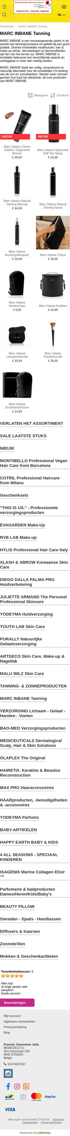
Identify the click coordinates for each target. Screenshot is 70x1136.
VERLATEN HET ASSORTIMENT (31, 423)
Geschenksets (14, 495)
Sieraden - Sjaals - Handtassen (30, 919)
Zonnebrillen (12, 944)
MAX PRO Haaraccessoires (27, 787)
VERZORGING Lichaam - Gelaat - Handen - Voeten (32, 713)
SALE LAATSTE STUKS (23, 436)
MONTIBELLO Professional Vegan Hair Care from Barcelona (33, 463)
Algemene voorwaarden (19, 1021)
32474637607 (16, 1064)
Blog (7, 1032)
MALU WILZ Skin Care (22, 673)
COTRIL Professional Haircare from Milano (30, 480)
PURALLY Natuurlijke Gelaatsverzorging (21, 641)
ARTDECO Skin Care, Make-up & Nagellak (32, 658)
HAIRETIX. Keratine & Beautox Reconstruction (30, 773)
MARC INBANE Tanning (23, 698)
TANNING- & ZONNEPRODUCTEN (33, 686)
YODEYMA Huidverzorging (26, 614)
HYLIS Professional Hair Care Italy (34, 550)
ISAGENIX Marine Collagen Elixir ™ (32, 874)
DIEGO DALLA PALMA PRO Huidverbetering (27, 582)
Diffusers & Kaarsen (20, 931)
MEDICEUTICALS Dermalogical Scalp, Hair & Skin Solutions (31, 743)
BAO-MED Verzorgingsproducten (33, 728)
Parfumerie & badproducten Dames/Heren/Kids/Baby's (27, 891)
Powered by (35, 1132)
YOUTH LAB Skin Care (22, 626)
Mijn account (12, 1015)
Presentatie (7, 26)
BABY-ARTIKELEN (18, 829)
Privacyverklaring (15, 1027)
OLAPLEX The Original (22, 758)
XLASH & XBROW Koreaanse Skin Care (34, 564)
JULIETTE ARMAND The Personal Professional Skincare (33, 599)
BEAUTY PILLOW (17, 906)
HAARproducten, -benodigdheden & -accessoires (33, 802)
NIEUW (7, 448)
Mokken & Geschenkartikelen (29, 956)
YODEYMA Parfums (19, 817)
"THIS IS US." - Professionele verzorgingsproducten (29, 510)
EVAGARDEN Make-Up (22, 525)
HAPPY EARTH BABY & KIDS (29, 842)
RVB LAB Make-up (18, 537)
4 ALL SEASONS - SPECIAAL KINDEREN (29, 857)
